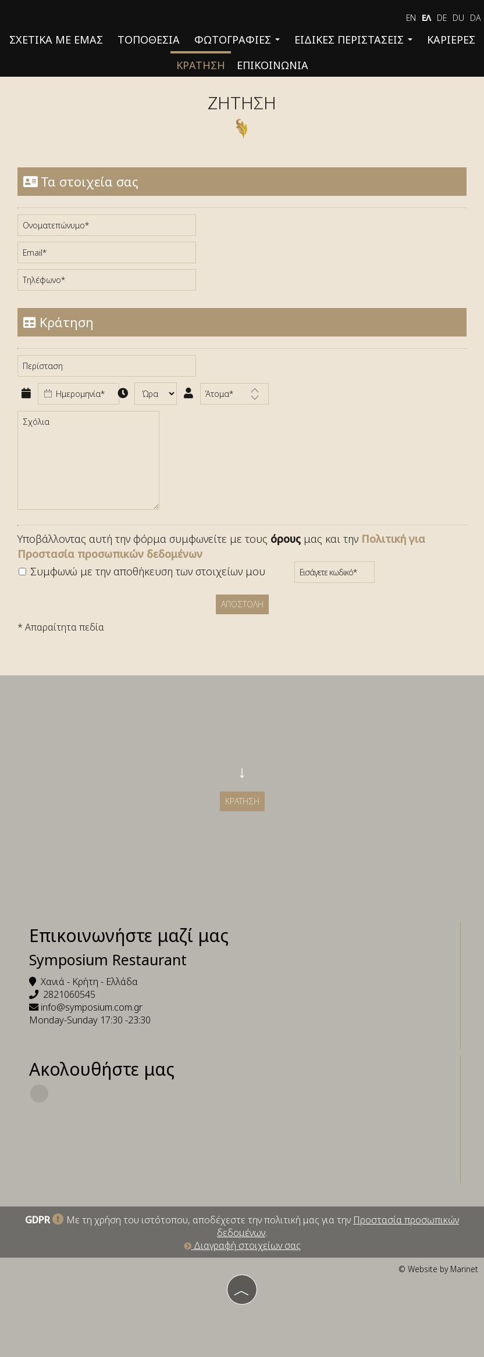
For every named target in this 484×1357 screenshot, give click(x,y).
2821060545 (69, 994)
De (442, 17)
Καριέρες (451, 39)
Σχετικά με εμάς (56, 39)
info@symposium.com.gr (92, 1007)
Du (458, 17)
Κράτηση (200, 65)
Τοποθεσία (149, 39)
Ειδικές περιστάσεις (353, 39)
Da (475, 17)
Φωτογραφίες (237, 39)
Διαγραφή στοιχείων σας (242, 1245)
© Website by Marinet (438, 1268)
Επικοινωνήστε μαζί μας (129, 935)
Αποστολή (242, 604)
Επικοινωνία (272, 65)
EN (411, 17)
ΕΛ (426, 17)
